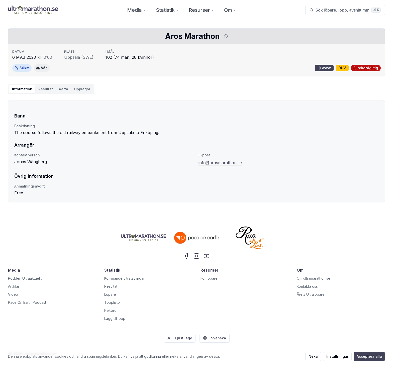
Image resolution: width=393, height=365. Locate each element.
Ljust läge (179, 338)
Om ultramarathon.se (313, 278)
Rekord (110, 310)
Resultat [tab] (45, 89)
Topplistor (112, 302)
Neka (313, 356)
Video (13, 294)
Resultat (110, 286)
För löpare (209, 278)
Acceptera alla (369, 356)
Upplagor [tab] (82, 89)
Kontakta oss (307, 286)
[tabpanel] (196, 151)
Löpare (110, 294)
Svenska (214, 338)
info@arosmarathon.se (220, 162)
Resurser (201, 10)
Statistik (167, 10)
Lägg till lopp (114, 318)
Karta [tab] (63, 89)
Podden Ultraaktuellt (25, 278)
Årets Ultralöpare (311, 294)
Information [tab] (22, 89)
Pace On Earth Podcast (27, 302)
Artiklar (13, 286)
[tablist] (51, 89)
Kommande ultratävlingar (124, 278)
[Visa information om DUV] (225, 36)
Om (230, 10)
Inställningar (337, 356)
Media (136, 10)
